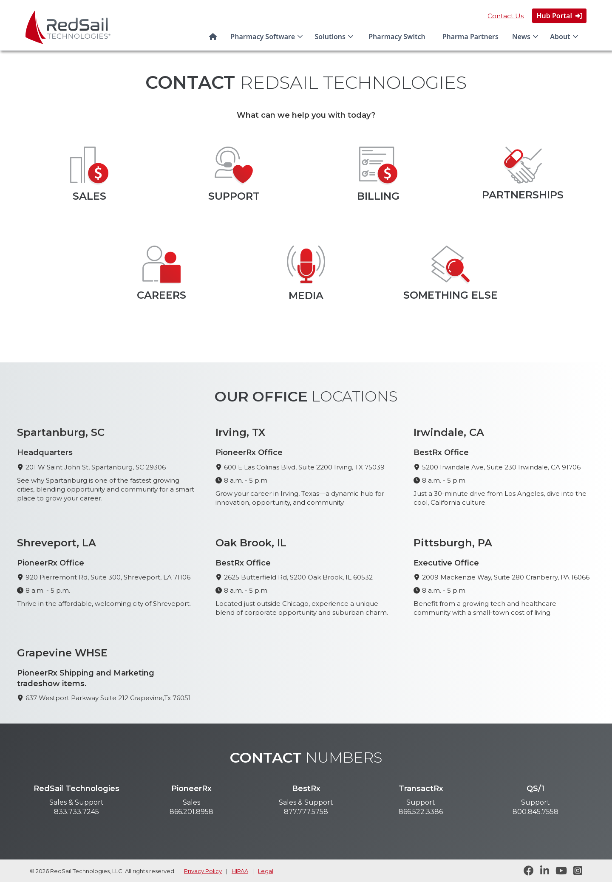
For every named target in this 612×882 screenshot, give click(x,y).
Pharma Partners (470, 36)
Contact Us (505, 16)
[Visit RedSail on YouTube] (558, 871)
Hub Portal (559, 16)
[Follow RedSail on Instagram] (574, 871)
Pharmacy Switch (396, 36)
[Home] (214, 36)
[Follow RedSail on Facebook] (525, 871)
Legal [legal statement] (265, 871)
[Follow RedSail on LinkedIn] (541, 871)
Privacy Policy (203, 871)
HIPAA (240, 871)
